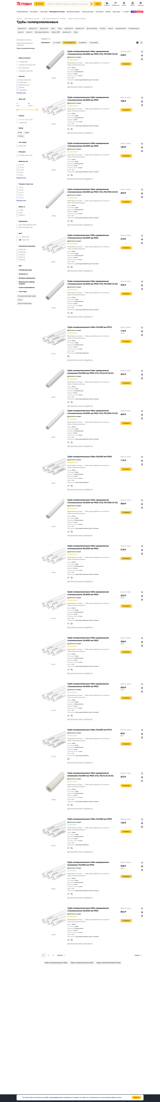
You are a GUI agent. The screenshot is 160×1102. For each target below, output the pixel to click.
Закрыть (136, 1097)
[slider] (17, 110)
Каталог (39, 7)
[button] (49, 2)
